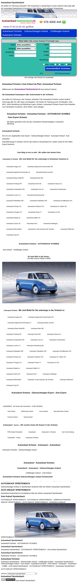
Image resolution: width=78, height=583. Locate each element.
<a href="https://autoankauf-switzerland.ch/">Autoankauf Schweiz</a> (39, 245)
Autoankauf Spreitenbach (12, 3)
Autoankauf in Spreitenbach (41, 6)
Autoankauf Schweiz (8, 543)
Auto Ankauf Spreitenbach (13, 496)
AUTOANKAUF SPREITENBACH (15, 483)
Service (19, 574)
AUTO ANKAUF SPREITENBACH (15, 490)
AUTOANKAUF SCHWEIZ (27, 543)
